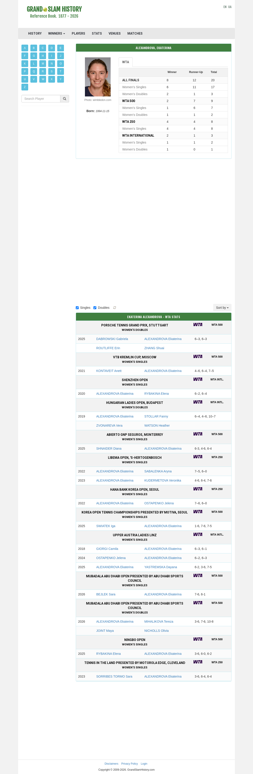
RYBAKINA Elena (156, 393)
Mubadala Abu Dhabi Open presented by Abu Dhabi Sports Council (134, 580)
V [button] (34, 79)
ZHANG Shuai (154, 348)
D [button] (52, 48)
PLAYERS (78, 33)
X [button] (52, 79)
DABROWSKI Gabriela (112, 339)
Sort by (222, 307)
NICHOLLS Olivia (156, 630)
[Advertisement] (153, 14)
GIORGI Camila (107, 549)
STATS (97, 33)
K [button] (25, 63)
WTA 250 (128, 121)
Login (144, 763)
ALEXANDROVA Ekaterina (162, 339)
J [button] (60, 55)
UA (230, 6)
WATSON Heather (157, 425)
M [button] (43, 63)
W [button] (43, 79)
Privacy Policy (129, 763)
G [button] (34, 55)
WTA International (138, 135)
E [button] (60, 48)
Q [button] (34, 71)
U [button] (25, 79)
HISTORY (35, 33)
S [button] (52, 71)
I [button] (51, 55)
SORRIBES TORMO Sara (114, 676)
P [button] (25, 71)
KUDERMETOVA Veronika (162, 480)
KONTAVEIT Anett (109, 371)
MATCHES (135, 33)
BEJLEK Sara (106, 594)
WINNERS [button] (56, 33)
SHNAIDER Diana (109, 448)
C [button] (43, 48)
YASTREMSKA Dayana (160, 567)
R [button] (43, 71)
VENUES (115, 33)
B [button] (34, 48)
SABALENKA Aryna (158, 471)
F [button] (24, 55)
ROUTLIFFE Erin (108, 348)
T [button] (60, 71)
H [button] (43, 55)
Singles (83, 307)
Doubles (101, 307)
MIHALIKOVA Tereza (158, 621)
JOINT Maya (105, 630)
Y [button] (60, 79)
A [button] (25, 48)
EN (224, 6)
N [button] (52, 63)
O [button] (61, 63)
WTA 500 (128, 101)
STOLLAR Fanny (156, 416)
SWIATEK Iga (105, 526)
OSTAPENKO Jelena (159, 503)
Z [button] (24, 87)
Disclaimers (111, 763)
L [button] (34, 63)
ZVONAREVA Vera (109, 425)
